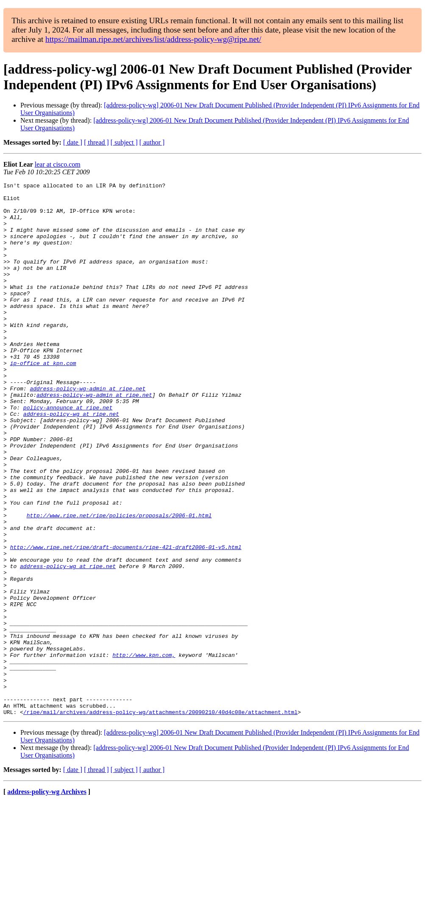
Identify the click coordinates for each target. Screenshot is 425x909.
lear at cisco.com (58, 164)
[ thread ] (96, 142)
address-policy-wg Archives (46, 898)
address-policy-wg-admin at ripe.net (87, 430)
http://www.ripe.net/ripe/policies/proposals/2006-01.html (119, 582)
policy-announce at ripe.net (68, 453)
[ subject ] (124, 142)
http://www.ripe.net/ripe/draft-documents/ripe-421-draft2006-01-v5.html (126, 620)
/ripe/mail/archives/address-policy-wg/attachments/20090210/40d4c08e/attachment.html (160, 818)
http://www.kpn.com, (143, 750)
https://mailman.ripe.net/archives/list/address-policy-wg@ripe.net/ (153, 39)
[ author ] (152, 142)
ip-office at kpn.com (43, 400)
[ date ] (72, 142)
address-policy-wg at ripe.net (71, 460)
